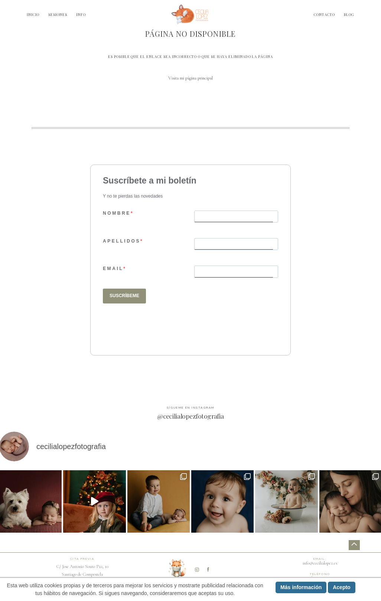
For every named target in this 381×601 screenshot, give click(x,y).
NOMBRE (117, 213)
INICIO (33, 14)
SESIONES (57, 14)
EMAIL (113, 268)
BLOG (349, 14)
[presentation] (159, 327)
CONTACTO (324, 14)
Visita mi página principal (190, 78)
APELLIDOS (121, 241)
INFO (81, 14)
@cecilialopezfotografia (190, 416)
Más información (301, 587)
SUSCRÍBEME (124, 295)
